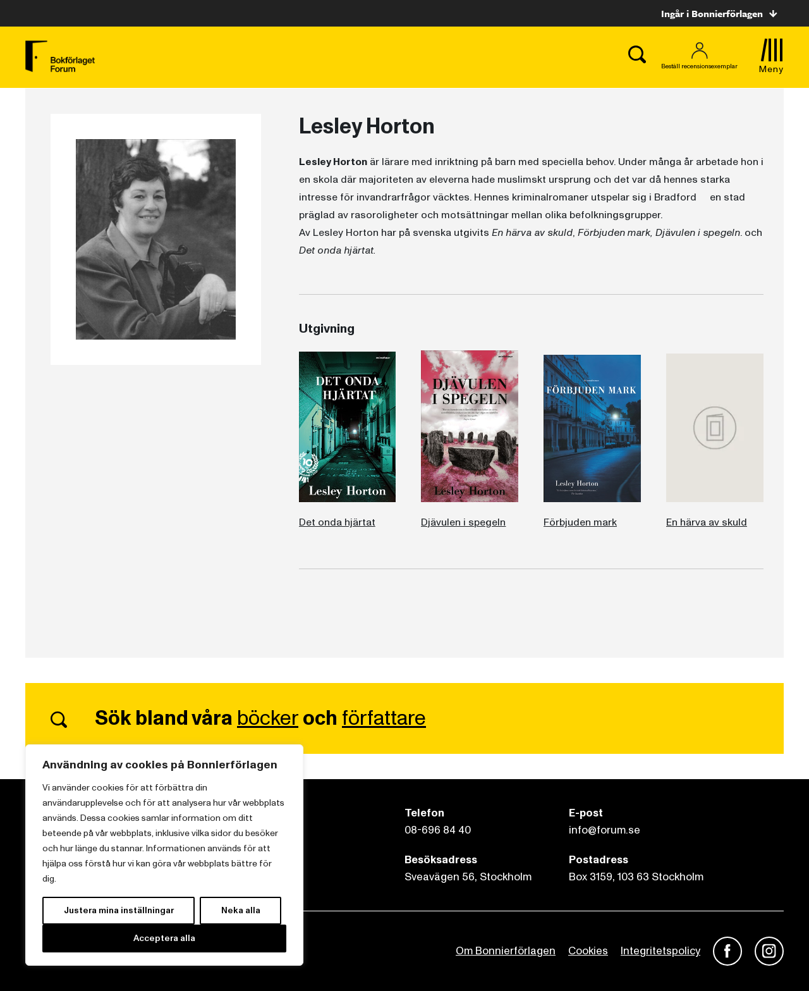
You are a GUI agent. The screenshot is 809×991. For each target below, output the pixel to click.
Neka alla (240, 910)
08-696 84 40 (437, 830)
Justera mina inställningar (119, 910)
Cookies (588, 951)
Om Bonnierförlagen (506, 951)
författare (384, 718)
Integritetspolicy (660, 951)
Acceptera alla (164, 938)
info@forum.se (604, 830)
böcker (267, 718)
